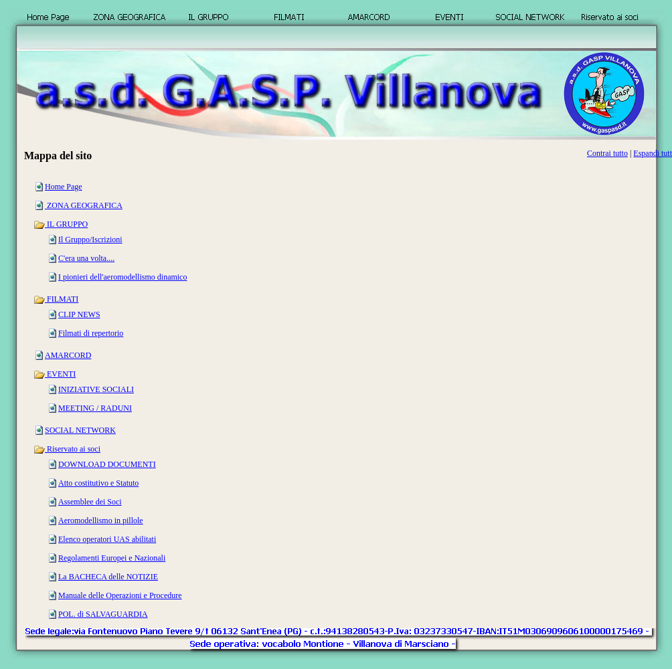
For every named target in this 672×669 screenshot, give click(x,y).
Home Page (63, 186)
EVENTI (54, 374)
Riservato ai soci (66, 449)
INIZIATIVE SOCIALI (96, 389)
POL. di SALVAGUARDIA (103, 614)
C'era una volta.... (86, 258)
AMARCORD (68, 355)
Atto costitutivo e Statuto (98, 483)
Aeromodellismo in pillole (100, 520)
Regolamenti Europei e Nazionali (111, 558)
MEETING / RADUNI (95, 408)
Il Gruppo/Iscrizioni (90, 239)
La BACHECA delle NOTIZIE (108, 576)
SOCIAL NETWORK (80, 430)
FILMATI (55, 299)
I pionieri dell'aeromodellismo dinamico (122, 277)
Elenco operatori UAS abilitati (107, 539)
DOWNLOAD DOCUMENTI (107, 464)
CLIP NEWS (79, 314)
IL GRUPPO (60, 224)
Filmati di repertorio (90, 333)
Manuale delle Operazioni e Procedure (120, 595)
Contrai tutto (607, 153)
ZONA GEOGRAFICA (83, 205)
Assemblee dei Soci (90, 501)
